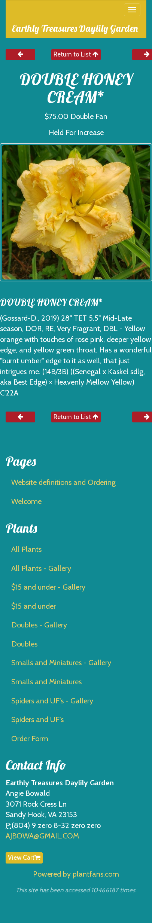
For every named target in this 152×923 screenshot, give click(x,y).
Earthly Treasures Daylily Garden (75, 28)
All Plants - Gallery (41, 568)
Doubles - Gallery (39, 624)
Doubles (24, 643)
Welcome (26, 501)
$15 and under (33, 606)
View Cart (24, 857)
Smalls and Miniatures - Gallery (61, 662)
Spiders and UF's (37, 719)
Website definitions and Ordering (63, 482)
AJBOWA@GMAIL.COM (42, 835)
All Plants (26, 549)
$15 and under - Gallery (48, 587)
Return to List (76, 54)
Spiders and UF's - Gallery (52, 700)
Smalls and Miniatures (46, 681)
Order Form (29, 738)
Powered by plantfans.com (76, 873)
